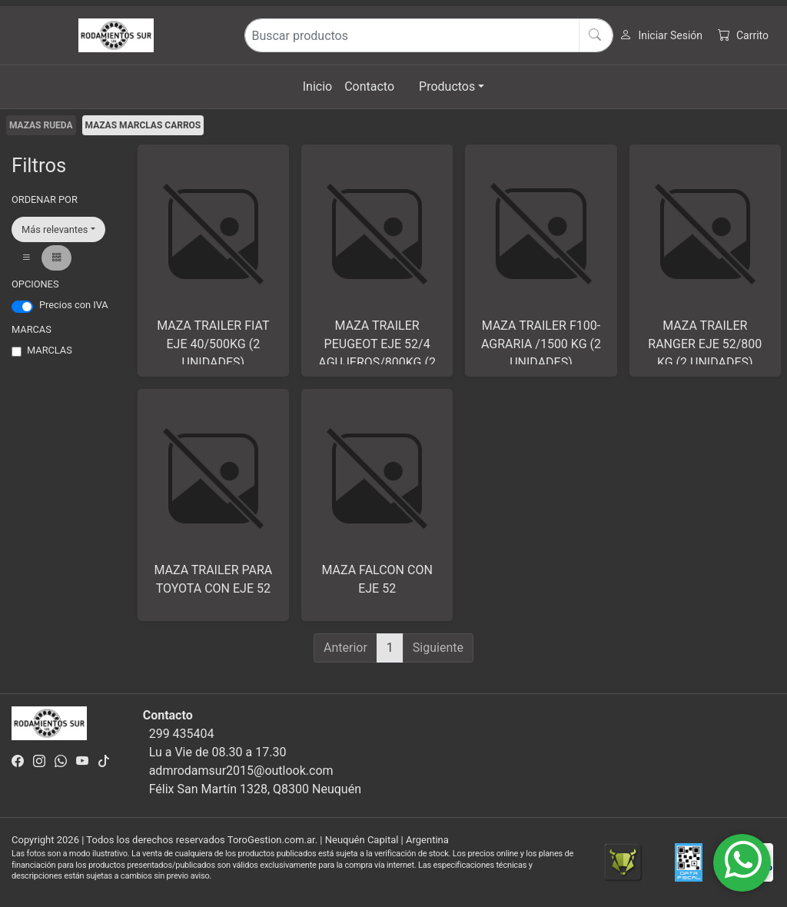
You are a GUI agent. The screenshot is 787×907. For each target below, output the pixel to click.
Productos (447, 86)
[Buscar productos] (428, 35)
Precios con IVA (73, 305)
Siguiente (438, 647)
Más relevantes (55, 229)
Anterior (345, 647)
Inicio (317, 86)
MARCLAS (49, 350)
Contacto (369, 86)
